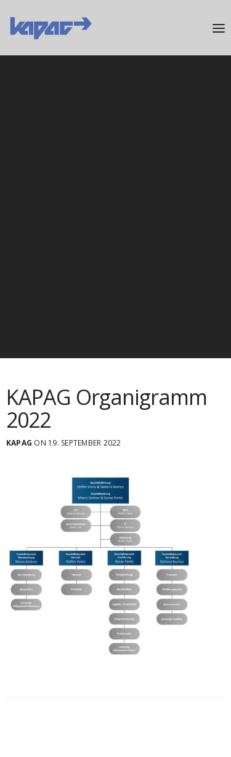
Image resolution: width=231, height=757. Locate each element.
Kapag (19, 443)
